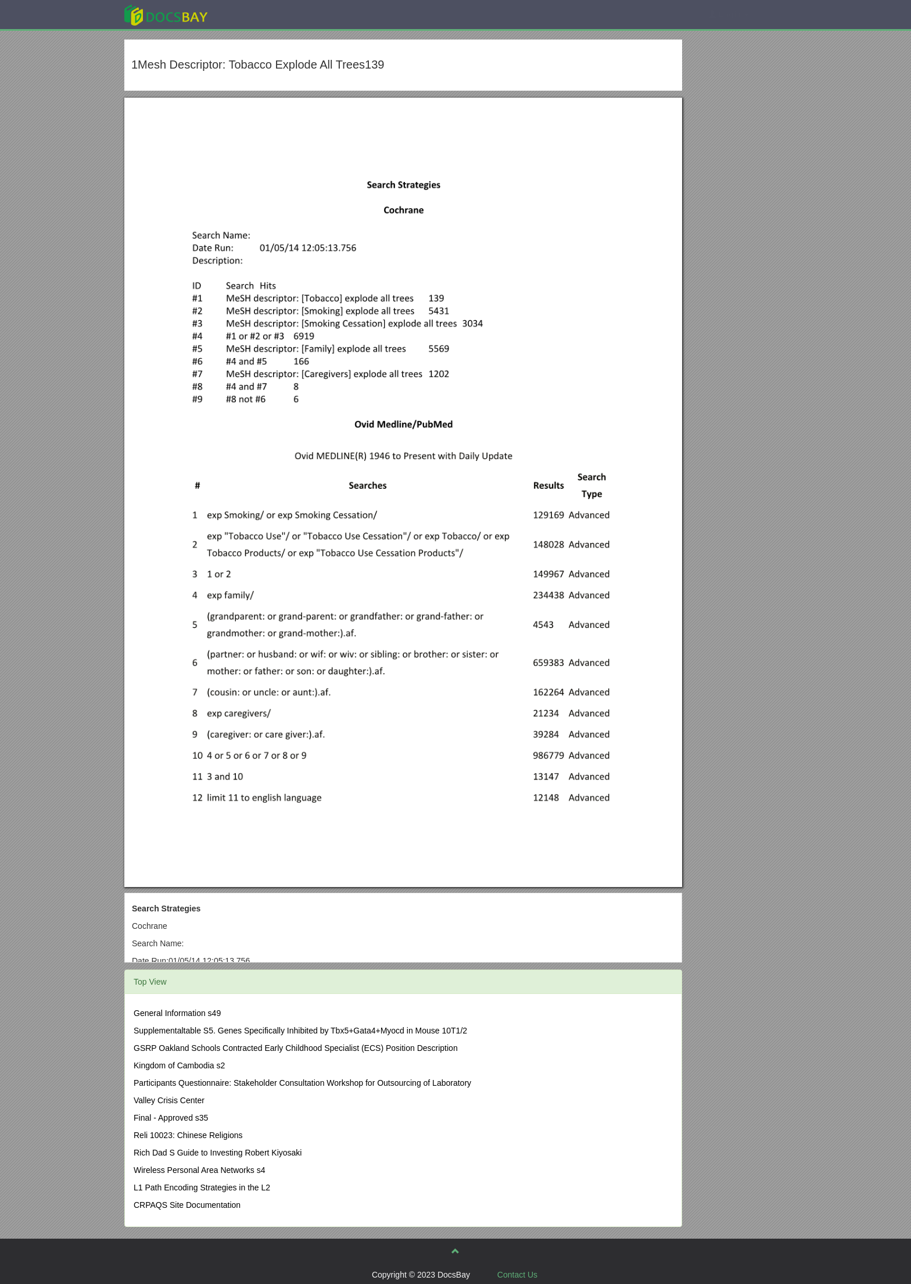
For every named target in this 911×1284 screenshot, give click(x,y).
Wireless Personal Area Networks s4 (199, 1170)
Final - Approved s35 (171, 1117)
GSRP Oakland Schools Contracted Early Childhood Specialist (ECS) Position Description (296, 1048)
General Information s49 (177, 1013)
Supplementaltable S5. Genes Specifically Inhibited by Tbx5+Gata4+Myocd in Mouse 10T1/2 (300, 1030)
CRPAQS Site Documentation (187, 1205)
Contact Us (517, 1274)
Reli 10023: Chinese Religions (188, 1135)
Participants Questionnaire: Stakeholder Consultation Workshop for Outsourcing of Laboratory (302, 1083)
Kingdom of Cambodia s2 (179, 1065)
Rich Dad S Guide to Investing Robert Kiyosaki (218, 1152)
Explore (253, 14)
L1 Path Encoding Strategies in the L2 (202, 1187)
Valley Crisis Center (169, 1100)
